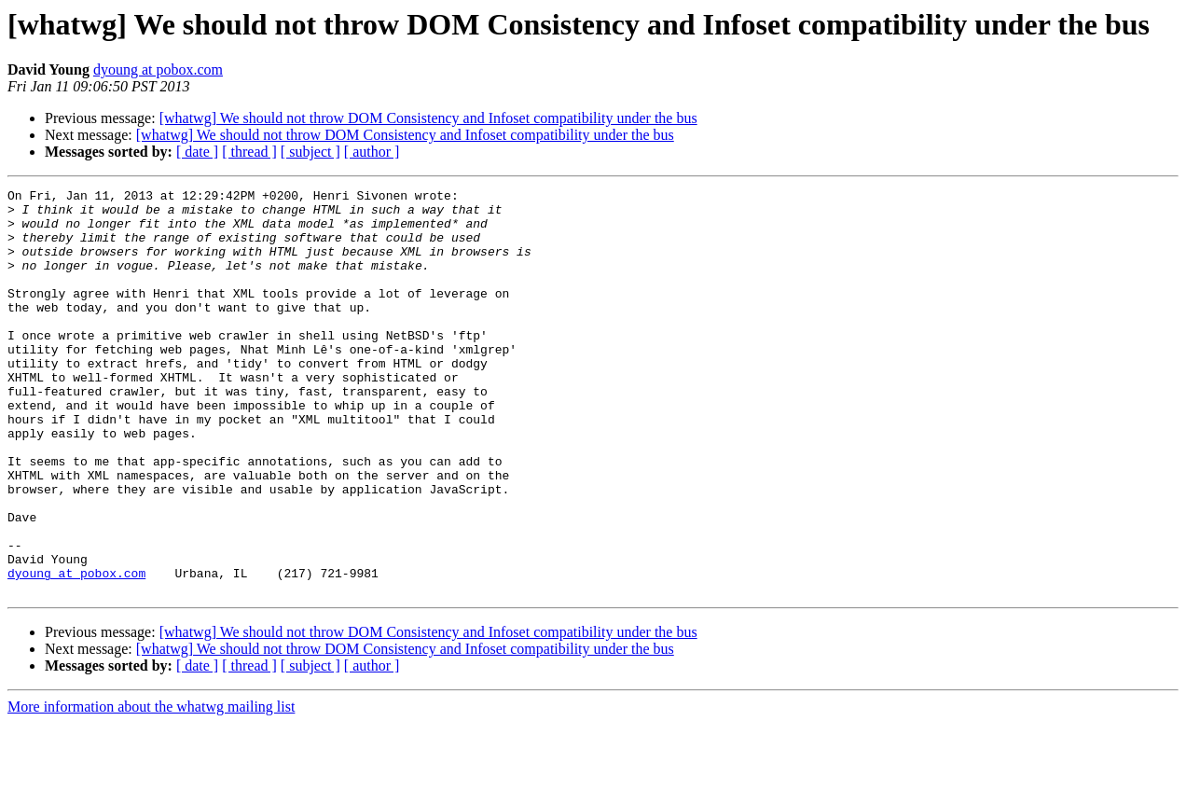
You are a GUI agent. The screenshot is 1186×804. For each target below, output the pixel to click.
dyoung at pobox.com (158, 69)
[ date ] (197, 151)
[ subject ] (310, 151)
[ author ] (372, 151)
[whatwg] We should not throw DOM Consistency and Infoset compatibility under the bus (428, 118)
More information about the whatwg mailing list (151, 788)
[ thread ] (249, 151)
